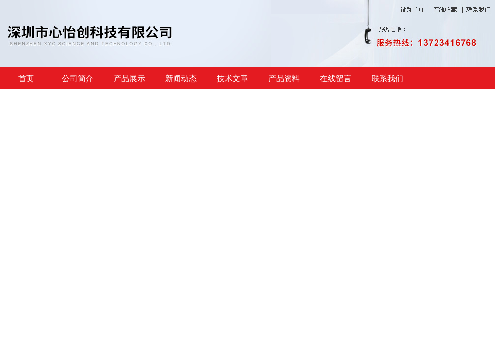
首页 (26, 78)
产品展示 (129, 78)
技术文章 (232, 78)
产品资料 (284, 78)
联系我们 (387, 78)
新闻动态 (181, 78)
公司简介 (77, 78)
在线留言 (335, 78)
